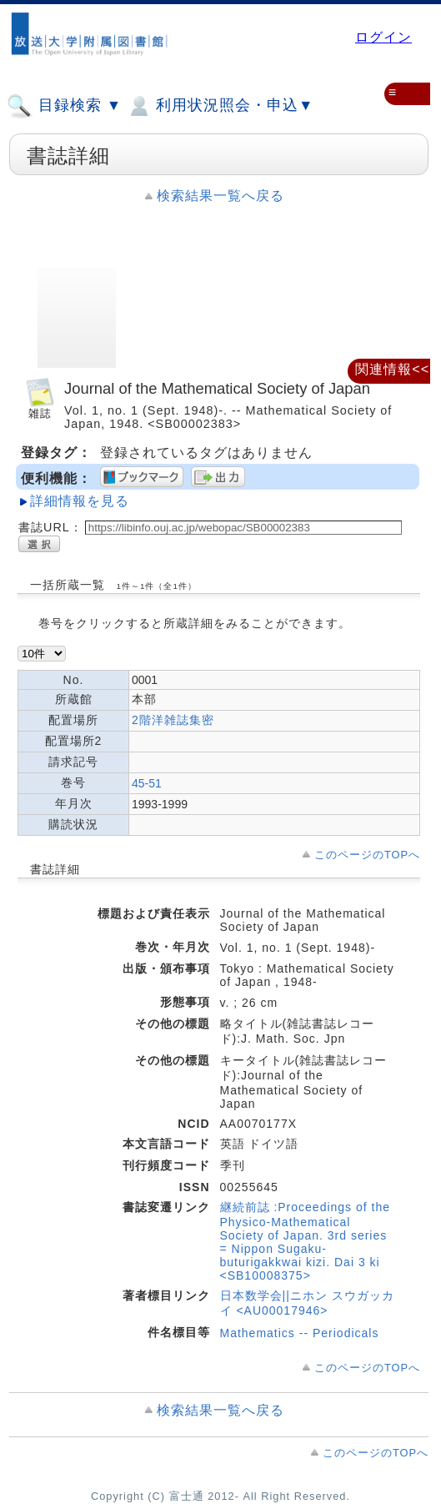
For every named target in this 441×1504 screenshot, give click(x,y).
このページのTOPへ (367, 854)
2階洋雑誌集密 (173, 720)
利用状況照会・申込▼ (219, 105)
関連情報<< (392, 369)
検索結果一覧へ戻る (220, 196)
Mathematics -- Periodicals (299, 1333)
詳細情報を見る (79, 501)
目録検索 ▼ (64, 105)
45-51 (147, 783)
